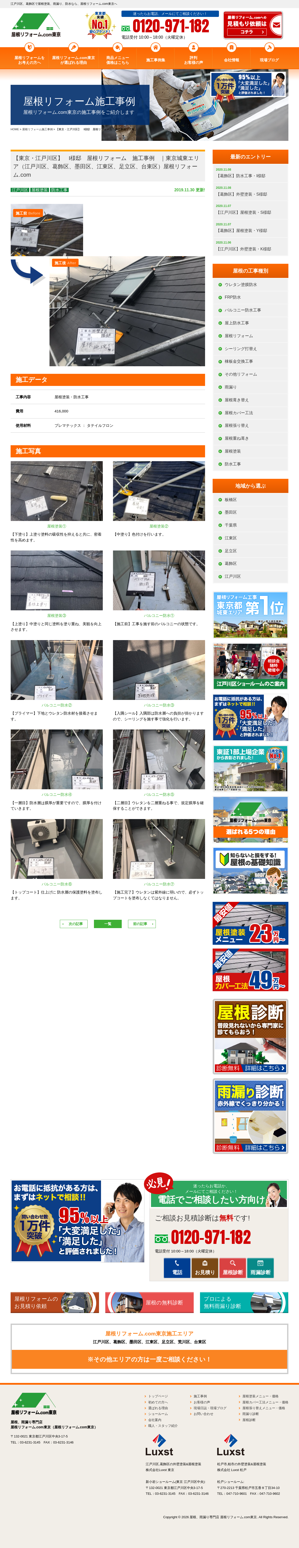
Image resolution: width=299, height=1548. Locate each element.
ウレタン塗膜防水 (241, 284)
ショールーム (158, 1414)
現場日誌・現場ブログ (210, 1408)
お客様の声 (202, 1402)
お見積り (205, 1272)
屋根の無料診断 (164, 1302)
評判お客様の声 (193, 60)
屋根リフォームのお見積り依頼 (36, 1302)
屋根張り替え (237, 425)
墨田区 (231, 512)
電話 (177, 1272)
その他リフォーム (241, 374)
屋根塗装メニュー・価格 (260, 1396)
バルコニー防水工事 (243, 310)
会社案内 (154, 1420)
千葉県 (231, 525)
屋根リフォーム (239, 336)
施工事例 (200, 1396)
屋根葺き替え (237, 400)
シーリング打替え (241, 349)
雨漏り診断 (250, 1414)
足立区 (231, 551)
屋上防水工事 (237, 323)
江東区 (231, 538)
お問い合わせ (203, 1414)
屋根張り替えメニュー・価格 (263, 1408)
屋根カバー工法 (239, 413)
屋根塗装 (40, 190)
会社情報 (231, 60)
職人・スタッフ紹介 (163, 1426)
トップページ (158, 1396)
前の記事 (140, 924)
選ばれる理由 (158, 1408)
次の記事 (76, 924)
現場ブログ (269, 60)
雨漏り (231, 387)
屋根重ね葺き (237, 438)
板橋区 (231, 499)
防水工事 (59, 190)
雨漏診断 (261, 1272)
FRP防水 (233, 297)
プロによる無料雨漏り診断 (222, 1302)
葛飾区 (231, 563)
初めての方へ (158, 1402)
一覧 (107, 924)
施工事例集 (155, 60)
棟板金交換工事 (239, 361)
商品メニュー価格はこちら (117, 60)
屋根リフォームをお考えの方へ (29, 60)
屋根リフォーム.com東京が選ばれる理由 (73, 60)
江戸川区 (20, 190)
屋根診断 (233, 1272)
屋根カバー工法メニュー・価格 (265, 1402)
